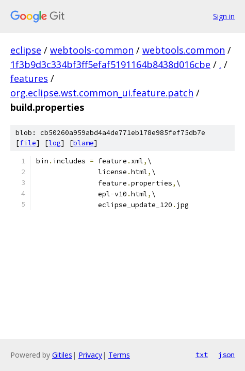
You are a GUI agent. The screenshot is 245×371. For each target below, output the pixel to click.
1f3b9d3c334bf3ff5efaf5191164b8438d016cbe (110, 64)
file (28, 143)
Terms (119, 355)
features (29, 78)
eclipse (25, 50)
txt (201, 354)
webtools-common (92, 50)
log (54, 143)
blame (83, 143)
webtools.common (183, 50)
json (226, 354)
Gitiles (62, 355)
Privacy (90, 355)
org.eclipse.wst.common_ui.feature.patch (101, 93)
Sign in (224, 16)
